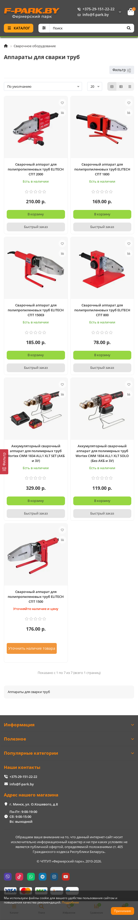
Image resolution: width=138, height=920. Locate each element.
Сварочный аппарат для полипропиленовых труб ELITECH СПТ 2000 (36, 169)
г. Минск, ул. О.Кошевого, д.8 (34, 804)
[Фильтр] (4, 461)
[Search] (92, 28)
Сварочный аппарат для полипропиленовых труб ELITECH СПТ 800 (102, 310)
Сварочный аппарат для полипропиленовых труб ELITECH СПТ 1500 (36, 596)
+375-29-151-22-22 (95, 9)
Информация (69, 725)
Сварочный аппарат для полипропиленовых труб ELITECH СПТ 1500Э (36, 310)
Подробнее (70, 902)
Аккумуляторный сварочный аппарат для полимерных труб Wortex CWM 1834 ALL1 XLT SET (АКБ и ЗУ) (36, 453)
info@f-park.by (92, 14)
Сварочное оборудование (35, 46)
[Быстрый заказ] (36, 227)
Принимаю (122, 911)
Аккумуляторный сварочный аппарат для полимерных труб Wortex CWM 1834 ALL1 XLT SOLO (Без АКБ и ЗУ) (102, 453)
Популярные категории (69, 753)
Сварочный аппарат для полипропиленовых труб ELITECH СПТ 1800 (102, 169)
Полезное (69, 739)
